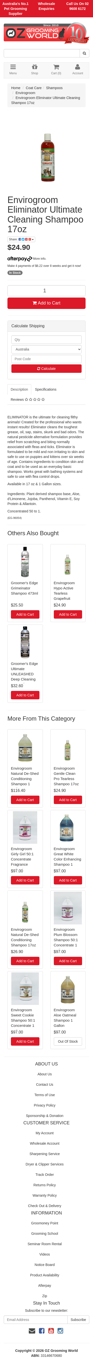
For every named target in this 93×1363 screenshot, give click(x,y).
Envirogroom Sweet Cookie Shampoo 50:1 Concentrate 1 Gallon (23, 1020)
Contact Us (44, 1084)
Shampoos (54, 88)
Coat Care (34, 88)
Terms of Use (44, 1095)
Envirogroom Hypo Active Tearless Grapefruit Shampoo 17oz (66, 593)
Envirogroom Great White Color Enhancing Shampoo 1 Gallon (67, 859)
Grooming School (44, 1234)
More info (26, 258)
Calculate (46, 369)
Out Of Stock (68, 1041)
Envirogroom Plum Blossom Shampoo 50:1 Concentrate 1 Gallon (66, 939)
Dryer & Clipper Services (44, 1164)
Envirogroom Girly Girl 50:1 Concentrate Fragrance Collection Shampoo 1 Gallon (22, 864)
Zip (44, 1296)
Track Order (44, 1175)
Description (19, 389)
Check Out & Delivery (44, 1206)
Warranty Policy (44, 1195)
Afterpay (44, 1285)
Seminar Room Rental (45, 1244)
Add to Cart (46, 303)
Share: (21, 239)
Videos (44, 1254)
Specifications (45, 389)
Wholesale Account (44, 1143)
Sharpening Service (45, 1154)
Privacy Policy (44, 1105)
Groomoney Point (44, 1223)
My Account (45, 1133)
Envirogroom (25, 93)
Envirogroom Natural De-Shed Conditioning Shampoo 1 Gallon (25, 778)
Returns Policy (44, 1185)
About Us (44, 1074)
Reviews (28, 400)
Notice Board (45, 1265)
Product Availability (44, 1275)
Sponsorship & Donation (44, 1116)
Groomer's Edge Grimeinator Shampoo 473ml (24, 588)
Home (15, 88)
